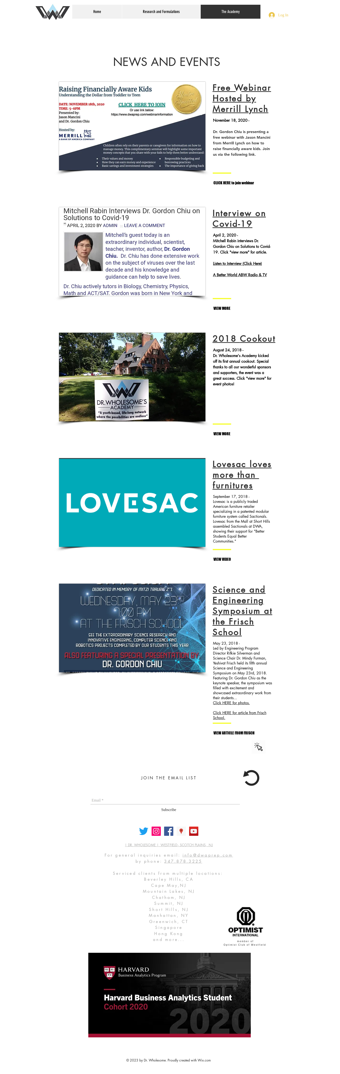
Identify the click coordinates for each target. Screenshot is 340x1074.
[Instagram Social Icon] (156, 831)
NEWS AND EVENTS (166, 62)
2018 (226, 338)
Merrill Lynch (240, 109)
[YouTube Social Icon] (193, 831)
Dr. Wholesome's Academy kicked (241, 355)
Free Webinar (241, 87)
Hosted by (234, 98)
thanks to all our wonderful (235, 367)
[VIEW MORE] (233, 308)
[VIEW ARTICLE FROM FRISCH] (234, 733)
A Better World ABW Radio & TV (240, 274)
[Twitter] (143, 831)
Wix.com (204, 1060)
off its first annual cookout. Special (241, 361)
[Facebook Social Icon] (168, 831)
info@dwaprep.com (208, 855)
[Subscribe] (169, 809)
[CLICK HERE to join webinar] (233, 183)
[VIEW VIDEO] (233, 559)
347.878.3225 (183, 861)
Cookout (258, 338)
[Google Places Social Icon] (181, 831)
